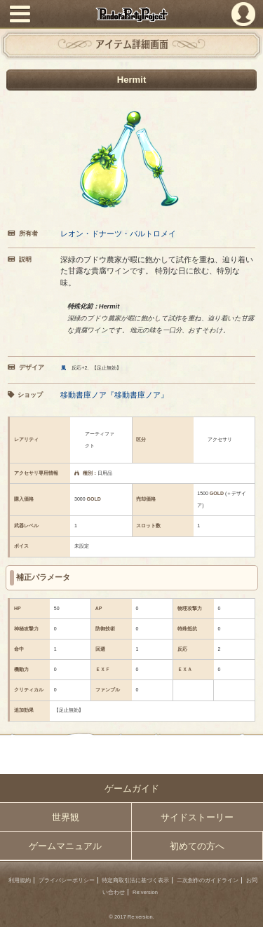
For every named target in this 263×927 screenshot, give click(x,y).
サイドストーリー (197, 817)
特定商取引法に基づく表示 (135, 880)
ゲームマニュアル (65, 846)
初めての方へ (197, 846)
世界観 (65, 817)
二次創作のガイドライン (207, 880)
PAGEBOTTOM (247, 910)
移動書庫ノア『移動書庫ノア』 (114, 395)
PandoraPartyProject (131, 14)
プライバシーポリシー (67, 880)
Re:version (145, 892)
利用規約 (19, 880)
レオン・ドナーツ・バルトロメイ (118, 233)
